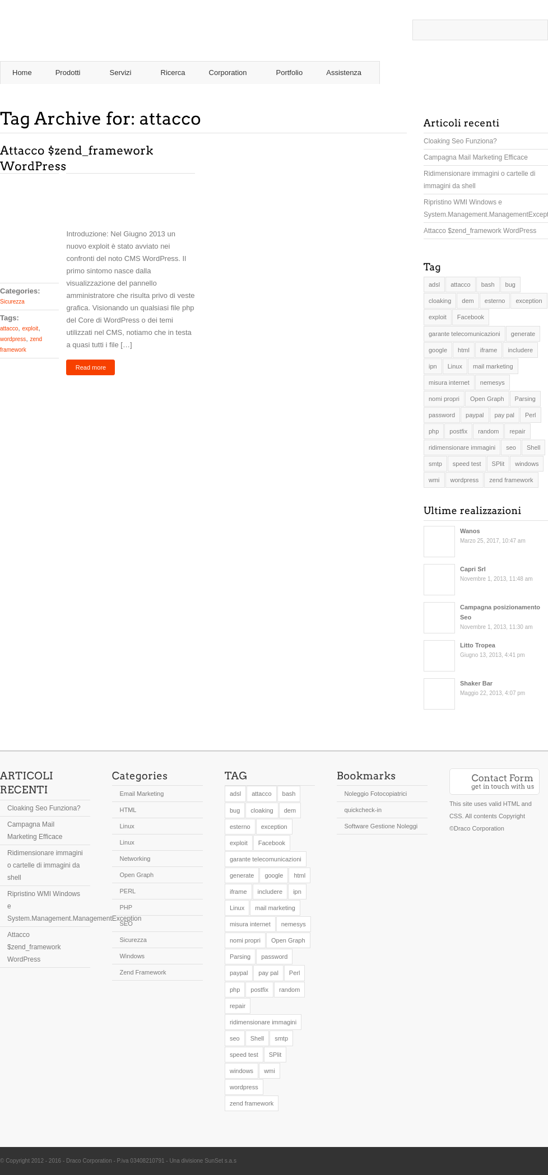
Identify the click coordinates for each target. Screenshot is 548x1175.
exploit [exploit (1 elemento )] (438, 317)
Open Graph (136, 874)
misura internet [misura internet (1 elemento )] (449, 382)
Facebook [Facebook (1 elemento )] (470, 317)
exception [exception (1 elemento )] (529, 300)
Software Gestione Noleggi (380, 826)
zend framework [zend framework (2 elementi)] (511, 480)
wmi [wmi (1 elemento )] (434, 480)
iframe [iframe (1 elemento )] (489, 350)
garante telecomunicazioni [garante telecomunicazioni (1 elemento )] (464, 333)
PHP (125, 907)
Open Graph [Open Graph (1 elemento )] (487, 398)
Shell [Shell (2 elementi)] (533, 447)
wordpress (13, 339)
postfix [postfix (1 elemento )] (458, 431)
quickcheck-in (363, 809)
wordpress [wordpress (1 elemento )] (465, 480)
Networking (134, 858)
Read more (91, 367)
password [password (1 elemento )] (442, 415)
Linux (126, 826)
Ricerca (173, 72)
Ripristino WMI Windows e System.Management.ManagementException (486, 208)
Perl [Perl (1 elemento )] (530, 415)
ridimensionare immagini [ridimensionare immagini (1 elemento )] (462, 447)
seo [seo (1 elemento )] (511, 447)
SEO (125, 923)
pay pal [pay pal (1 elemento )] (504, 415)
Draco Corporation (89, 1161)
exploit (30, 328)
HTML (127, 809)
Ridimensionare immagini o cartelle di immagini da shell (479, 180)
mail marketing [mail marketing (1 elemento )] (493, 366)
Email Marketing (141, 793)
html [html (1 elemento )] (464, 350)
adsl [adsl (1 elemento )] (434, 284)
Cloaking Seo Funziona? (460, 141)
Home (22, 72)
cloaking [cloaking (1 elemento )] (440, 300)
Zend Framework (142, 972)
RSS (509, 50)
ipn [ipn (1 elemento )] (433, 366)
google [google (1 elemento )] (438, 350)
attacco (9, 328)
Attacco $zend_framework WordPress (480, 231)
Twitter (525, 50)
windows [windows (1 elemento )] (526, 463)
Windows (132, 956)
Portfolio (289, 72)
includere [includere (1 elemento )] (520, 350)
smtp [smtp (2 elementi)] (435, 463)
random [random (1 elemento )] (488, 431)
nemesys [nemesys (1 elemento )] (492, 382)
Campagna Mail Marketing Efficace (476, 157)
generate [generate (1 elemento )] (523, 333)
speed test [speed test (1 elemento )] (467, 463)
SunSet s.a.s (220, 1161)
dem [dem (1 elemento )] (467, 300)
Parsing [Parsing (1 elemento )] (525, 398)
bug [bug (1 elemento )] (510, 284)
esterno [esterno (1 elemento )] (495, 300)
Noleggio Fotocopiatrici (375, 793)
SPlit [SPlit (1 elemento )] (498, 463)
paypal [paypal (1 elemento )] (475, 415)
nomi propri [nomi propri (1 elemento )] (444, 398)
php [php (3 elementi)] (434, 431)
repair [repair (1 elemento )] (517, 431)
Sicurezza (12, 302)
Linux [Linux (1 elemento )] (455, 366)
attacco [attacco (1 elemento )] (460, 284)
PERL (127, 891)
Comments (29, 246)
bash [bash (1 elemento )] (488, 284)
